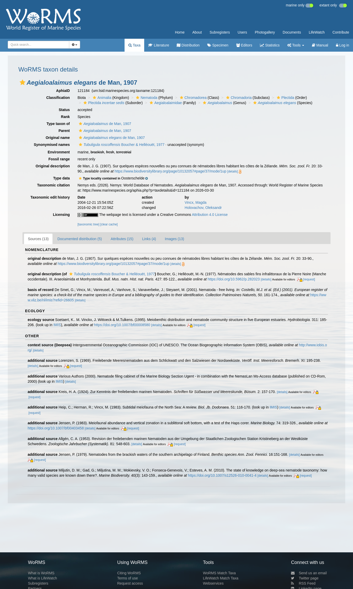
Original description (53, 166)
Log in (342, 45)
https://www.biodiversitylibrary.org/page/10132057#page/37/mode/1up (170, 171)
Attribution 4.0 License (210, 215)
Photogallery (265, 32)
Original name (58, 138)
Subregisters (220, 32)
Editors (244, 45)
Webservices (213, 583)
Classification (58, 98)
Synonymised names (52, 145)
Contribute (340, 32)
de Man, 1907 (104, 124)
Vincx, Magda (196, 202)
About (197, 32)
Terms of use (127, 578)
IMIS (57, 325)
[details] (232, 171)
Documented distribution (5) (79, 239)
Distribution (188, 45)
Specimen (217, 45)
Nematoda (146, 98)
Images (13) (174, 239)
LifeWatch (317, 32)
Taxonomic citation (53, 185)
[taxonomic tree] (88, 224)
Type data (61, 178)
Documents (292, 32)
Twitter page (304, 578)
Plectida (284, 98)
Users (242, 32)
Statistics (270, 45)
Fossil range (59, 159)
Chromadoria (238, 98)
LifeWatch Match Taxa (220, 578)
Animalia (101, 98)
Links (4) (149, 239)
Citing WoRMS (129, 573)
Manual (320, 45)
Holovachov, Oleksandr (203, 208)
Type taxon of (58, 124)
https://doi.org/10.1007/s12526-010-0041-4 (222, 475)
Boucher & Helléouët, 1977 (121, 145)
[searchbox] (37, 44)
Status (64, 110)
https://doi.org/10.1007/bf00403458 (56, 428)
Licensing (61, 215)
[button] (22, 82)
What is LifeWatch (42, 578)
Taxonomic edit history (50, 197)
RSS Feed (303, 583)
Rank (65, 117)
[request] (309, 279)
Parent (64, 131)
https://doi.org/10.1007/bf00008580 (122, 325)
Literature (158, 45)
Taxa (134, 45)
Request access (130, 583)
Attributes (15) (122, 239)
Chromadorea (193, 98)
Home (180, 32)
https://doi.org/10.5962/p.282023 (234, 279)
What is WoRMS (41, 573)
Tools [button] (295, 45)
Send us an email (309, 573)
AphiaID (63, 91)
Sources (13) (38, 239)
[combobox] (38, 45)
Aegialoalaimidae (165, 103)
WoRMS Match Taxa (219, 573)
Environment (59, 152)
